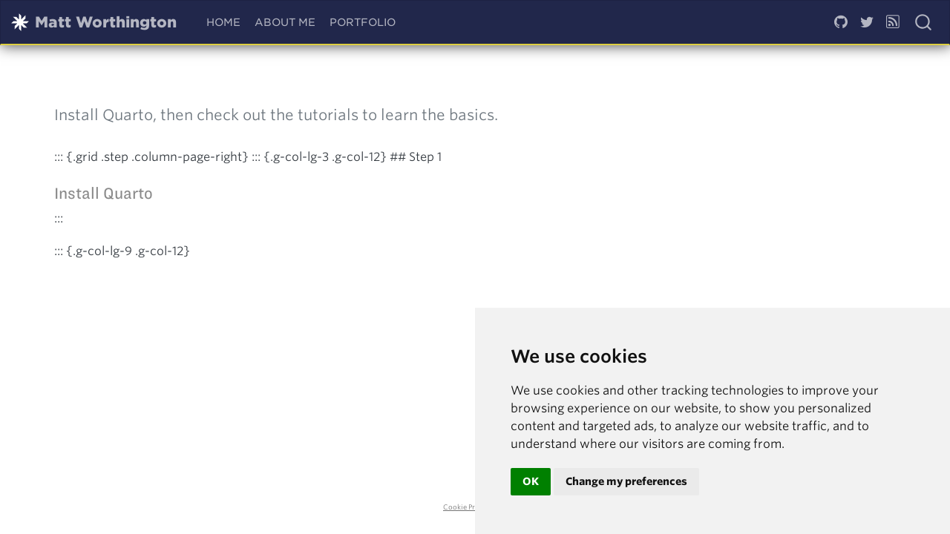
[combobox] (924, 22)
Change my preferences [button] (626, 481)
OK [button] (530, 481)
